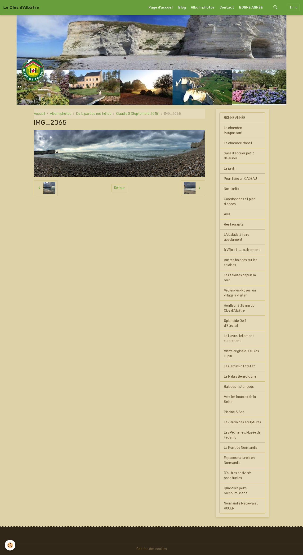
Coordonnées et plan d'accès (239, 201)
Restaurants (233, 224)
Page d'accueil (160, 7)
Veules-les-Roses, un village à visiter (240, 292)
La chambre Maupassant (233, 130)
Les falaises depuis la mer (240, 277)
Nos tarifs (231, 189)
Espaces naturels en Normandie (239, 460)
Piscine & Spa (234, 412)
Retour (119, 188)
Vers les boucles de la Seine (240, 399)
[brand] (21, 7)
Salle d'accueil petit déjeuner (239, 155)
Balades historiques (239, 387)
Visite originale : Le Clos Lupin (241, 353)
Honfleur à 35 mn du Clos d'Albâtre (239, 308)
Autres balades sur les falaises (240, 262)
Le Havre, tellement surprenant (239, 338)
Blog (182, 7)
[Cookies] (10, 545)
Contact (226, 7)
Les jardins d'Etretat (239, 366)
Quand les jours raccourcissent (235, 490)
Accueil (39, 114)
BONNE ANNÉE (251, 7)
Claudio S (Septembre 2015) (137, 114)
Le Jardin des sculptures (242, 422)
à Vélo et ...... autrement (242, 250)
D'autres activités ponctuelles (238, 475)
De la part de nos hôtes (93, 114)
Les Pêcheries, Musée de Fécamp (242, 434)
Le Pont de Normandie (241, 448)
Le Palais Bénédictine (240, 377)
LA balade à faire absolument (236, 237)
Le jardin (230, 168)
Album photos (202, 7)
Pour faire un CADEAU (240, 179)
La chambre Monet (238, 143)
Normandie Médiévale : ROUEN (241, 505)
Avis (227, 214)
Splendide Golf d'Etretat (235, 323)
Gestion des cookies (151, 549)
